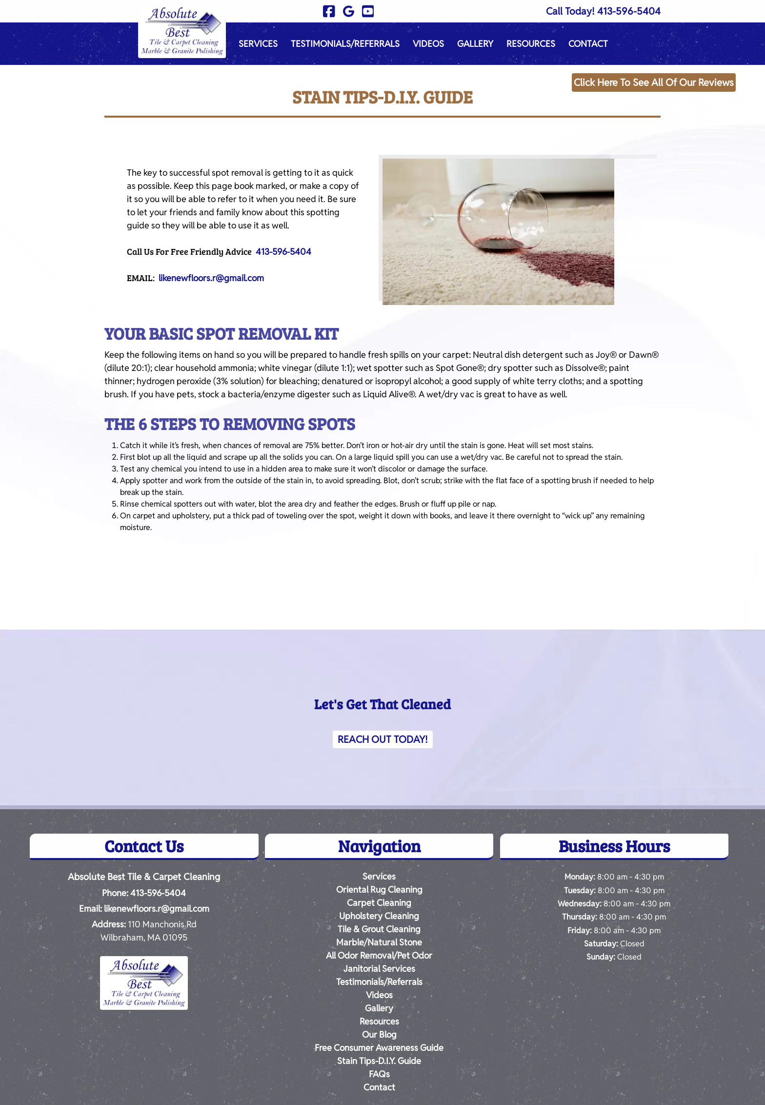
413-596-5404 (629, 11)
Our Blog (379, 1034)
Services (258, 43)
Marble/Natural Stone (379, 942)
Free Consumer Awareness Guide (379, 1047)
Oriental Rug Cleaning (379, 889)
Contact (588, 43)
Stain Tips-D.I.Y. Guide (379, 1060)
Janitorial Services (379, 968)
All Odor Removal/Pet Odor (379, 955)
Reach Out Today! (383, 739)
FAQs (379, 1074)
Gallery (475, 43)
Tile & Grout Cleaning (379, 929)
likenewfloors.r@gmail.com (211, 278)
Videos (428, 43)
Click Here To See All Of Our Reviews (654, 82)
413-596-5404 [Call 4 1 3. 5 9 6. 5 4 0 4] (158, 893)
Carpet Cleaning (379, 902)
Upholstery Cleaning (379, 915)
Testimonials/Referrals (345, 43)
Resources (530, 43)
